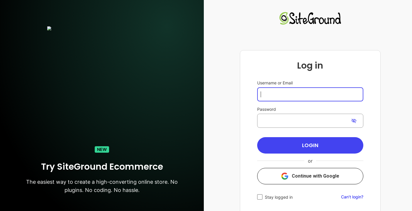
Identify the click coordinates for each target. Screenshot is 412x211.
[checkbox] (275, 197)
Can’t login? (352, 196)
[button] (310, 145)
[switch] (354, 121)
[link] (310, 19)
